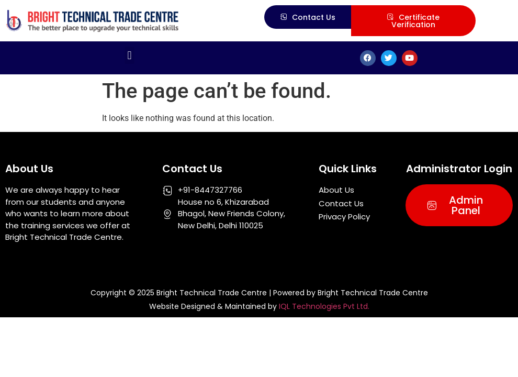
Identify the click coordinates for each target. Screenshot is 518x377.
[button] (129, 55)
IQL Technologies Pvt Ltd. (324, 306)
